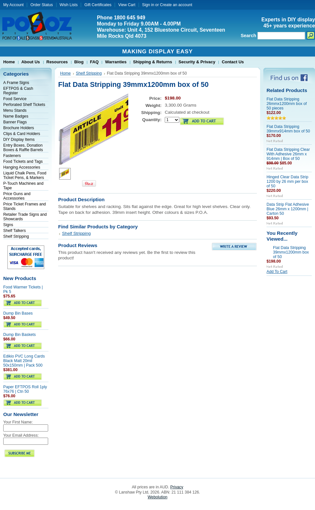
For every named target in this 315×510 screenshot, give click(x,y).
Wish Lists (69, 5)
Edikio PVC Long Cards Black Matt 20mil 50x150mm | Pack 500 (24, 361)
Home (65, 73)
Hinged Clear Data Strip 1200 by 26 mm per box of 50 (287, 181)
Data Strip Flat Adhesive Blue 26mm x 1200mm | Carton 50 (288, 209)
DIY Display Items (19, 139)
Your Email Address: (21, 435)
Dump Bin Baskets (19, 334)
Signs (8, 225)
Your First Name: (18, 422)
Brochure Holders (18, 128)
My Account (13, 5)
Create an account (176, 5)
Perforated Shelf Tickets (24, 104)
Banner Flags (15, 122)
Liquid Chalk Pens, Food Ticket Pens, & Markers (24, 175)
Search (248, 35)
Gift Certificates (97, 5)
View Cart (126, 5)
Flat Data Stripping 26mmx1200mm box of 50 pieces (287, 103)
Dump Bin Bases (18, 313)
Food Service (14, 99)
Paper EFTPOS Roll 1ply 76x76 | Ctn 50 (25, 389)
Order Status (41, 5)
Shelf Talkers (14, 230)
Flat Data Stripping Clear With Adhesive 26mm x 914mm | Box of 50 (288, 154)
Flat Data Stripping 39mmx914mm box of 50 (288, 128)
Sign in (148, 5)
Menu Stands (14, 110)
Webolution (157, 497)
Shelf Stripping (16, 236)
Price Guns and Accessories (16, 196)
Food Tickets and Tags (23, 161)
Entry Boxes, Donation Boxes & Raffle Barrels (23, 147)
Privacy (176, 487)
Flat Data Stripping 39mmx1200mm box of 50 (291, 252)
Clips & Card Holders (21, 133)
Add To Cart (277, 271)
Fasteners (12, 155)
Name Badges (15, 116)
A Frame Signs (16, 82)
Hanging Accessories (21, 167)
